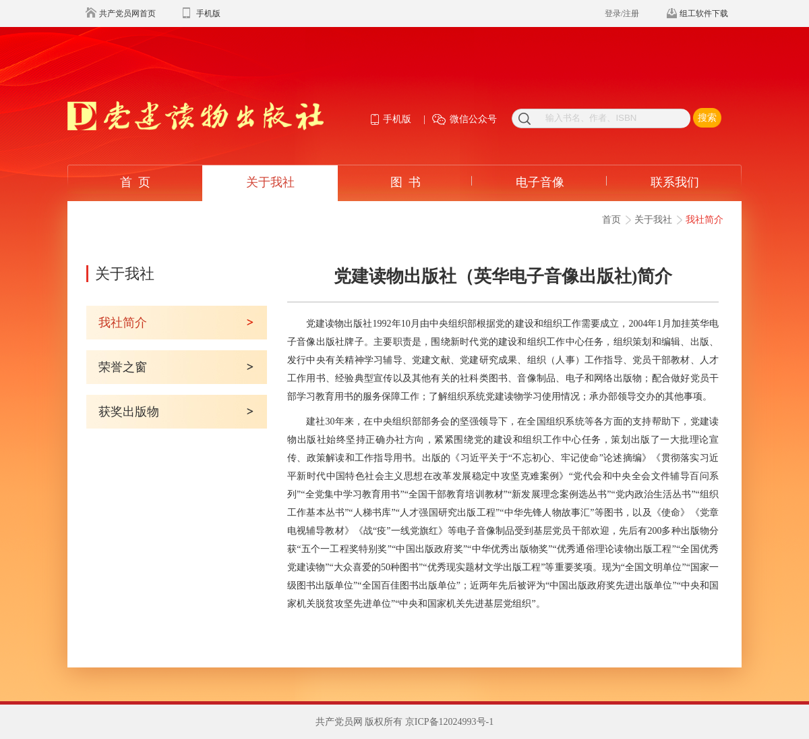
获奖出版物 (128, 411)
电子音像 (540, 182)
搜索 (707, 118)
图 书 (405, 182)
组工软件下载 (704, 13)
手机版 (208, 13)
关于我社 (270, 182)
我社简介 (704, 220)
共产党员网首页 (127, 13)
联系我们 (675, 182)
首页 (611, 220)
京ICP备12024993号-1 (449, 722)
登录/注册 (622, 13)
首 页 (135, 182)
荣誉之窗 (122, 367)
